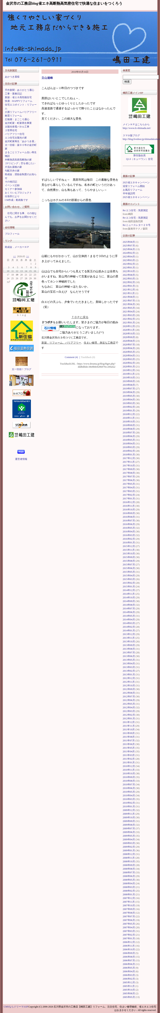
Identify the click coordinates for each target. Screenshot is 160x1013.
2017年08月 (129, 472)
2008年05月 (129, 879)
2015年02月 (129, 582)
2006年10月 (129, 949)
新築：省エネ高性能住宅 (18, 97)
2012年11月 (129, 681)
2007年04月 (129, 927)
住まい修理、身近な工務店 (99, 342)
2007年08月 (129, 912)
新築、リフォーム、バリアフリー (61, 342)
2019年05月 (129, 395)
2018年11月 (129, 417)
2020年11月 (129, 330)
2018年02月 (129, 450)
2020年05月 (129, 351)
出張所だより (12, 196)
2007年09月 (129, 909)
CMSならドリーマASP (16, 1006)
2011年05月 (129, 747)
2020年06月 (129, 348)
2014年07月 (129, 608)
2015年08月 (129, 560)
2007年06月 (129, 920)
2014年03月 (129, 623)
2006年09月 (129, 953)
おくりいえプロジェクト (18, 192)
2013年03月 (129, 667)
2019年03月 (129, 403)
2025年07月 (129, 245)
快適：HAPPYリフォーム (18, 101)
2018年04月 (129, 443)
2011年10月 (129, 729)
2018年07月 (129, 432)
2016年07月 (129, 520)
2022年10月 (129, 271)
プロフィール (12, 233)
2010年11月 (129, 769)
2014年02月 (129, 626)
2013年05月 (129, 659)
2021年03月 (129, 315)
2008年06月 (129, 876)
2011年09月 (129, 733)
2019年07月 (129, 388)
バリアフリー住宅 (14, 134)
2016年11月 (129, 505)
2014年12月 (129, 590)
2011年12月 (129, 722)
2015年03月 (129, 579)
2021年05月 (129, 308)
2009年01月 (129, 850)
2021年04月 (129, 311)
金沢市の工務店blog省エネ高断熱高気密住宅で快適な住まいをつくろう (64, 3)
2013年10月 (129, 641)
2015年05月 (129, 571)
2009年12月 (129, 810)
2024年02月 (129, 253)
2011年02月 (129, 758)
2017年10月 (129, 465)
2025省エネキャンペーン (136, 182)
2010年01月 (129, 806)
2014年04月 (129, 619)
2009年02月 (129, 846)
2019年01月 (129, 410)
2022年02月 (129, 282)
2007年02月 (129, 934)
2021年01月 (129, 322)
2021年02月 (129, 319)
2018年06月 (129, 436)
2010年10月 (129, 773)
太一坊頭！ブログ (21, 369)
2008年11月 (129, 857)
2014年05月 (129, 615)
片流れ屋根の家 (13, 167)
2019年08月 (129, 384)
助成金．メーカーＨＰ (17, 247)
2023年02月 (129, 264)
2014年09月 (129, 601)
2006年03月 (129, 975)
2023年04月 (129, 256)
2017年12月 (129, 458)
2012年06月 (129, 700)
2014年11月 (129, 593)
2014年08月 (129, 604)
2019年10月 (129, 377)
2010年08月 (129, 780)
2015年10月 (129, 553)
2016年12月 (129, 502)
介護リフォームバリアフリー (21, 112)
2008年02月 (129, 890)
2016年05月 (129, 527)
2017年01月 (129, 498)
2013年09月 (129, 645)
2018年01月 (129, 454)
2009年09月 (129, 821)
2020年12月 (129, 326)
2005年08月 (129, 993)
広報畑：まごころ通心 (17, 119)
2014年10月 (129, 597)
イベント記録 (12, 185)
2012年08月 (129, 692)
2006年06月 (129, 964)
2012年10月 (129, 685)
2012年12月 (129, 678)
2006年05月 (129, 967)
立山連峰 (47, 77)
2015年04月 (129, 575)
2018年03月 (129, 447)
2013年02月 (129, 670)
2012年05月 (129, 703)
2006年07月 (129, 960)
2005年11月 (129, 986)
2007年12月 (129, 898)
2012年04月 (129, 707)
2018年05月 (129, 439)
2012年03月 (129, 711)
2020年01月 (129, 366)
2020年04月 (129, 355)
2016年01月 (129, 542)
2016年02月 (129, 538)
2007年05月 (129, 923)
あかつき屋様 (12, 76)
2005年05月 (129, 997)
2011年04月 (129, 751)
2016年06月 (129, 524)
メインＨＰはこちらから (136, 124)
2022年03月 (129, 278)
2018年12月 (129, 414)
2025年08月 (129, 242)
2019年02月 (129, 406)
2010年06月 (129, 788)
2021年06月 (129, 304)
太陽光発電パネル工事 (17, 126)
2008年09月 (129, 865)
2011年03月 (129, 755)
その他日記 (11, 181)
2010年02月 (129, 802)
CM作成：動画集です (16, 200)
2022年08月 (129, 275)
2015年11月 (129, 549)
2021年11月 (129, 293)
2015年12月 (129, 546)
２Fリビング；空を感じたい (20, 163)
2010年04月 (129, 795)
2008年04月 (129, 883)
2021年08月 (129, 297)
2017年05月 (129, 483)
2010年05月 (129, 791)
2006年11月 (129, 945)
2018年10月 (129, 421)
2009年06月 (129, 832)
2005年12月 (129, 982)
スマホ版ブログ (131, 135)
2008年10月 (129, 861)
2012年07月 (129, 696)
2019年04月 (129, 399)
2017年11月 (129, 461)
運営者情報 (21, 459)
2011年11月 (129, 725)
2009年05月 (129, 835)
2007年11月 (129, 901)
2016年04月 (129, 531)
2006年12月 (129, 942)
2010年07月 (129, 784)
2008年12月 (129, 854)
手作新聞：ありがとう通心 (19, 90)
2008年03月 (129, 887)
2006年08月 (129, 956)
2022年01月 (129, 286)
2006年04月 (129, 971)
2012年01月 (129, 718)
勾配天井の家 (12, 170)
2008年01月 (129, 894)
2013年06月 (129, 656)
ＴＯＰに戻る (79, 317)
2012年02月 (129, 714)
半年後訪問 (129, 193)
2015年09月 (129, 557)
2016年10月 (129, 509)
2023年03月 (129, 260)
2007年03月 (129, 931)
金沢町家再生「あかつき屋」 (21, 141)
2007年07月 (129, 916)
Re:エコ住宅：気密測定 (135, 210)
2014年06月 (129, 612)
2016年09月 (129, 513)
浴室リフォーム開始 (134, 186)
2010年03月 (129, 799)
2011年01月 (129, 762)
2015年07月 (129, 564)
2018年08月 (129, 428)
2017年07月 (129, 476)
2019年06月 (129, 392)
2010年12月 (129, 766)
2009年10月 (129, 817)
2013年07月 (129, 652)
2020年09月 (129, 337)
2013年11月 (129, 637)
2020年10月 (129, 333)
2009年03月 (129, 843)
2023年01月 (129, 267)
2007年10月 (129, 905)
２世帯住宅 (11, 130)
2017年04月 (129, 487)
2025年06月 (129, 249)
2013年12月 (129, 634)
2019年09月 (129, 381)
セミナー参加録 (13, 189)
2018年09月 (129, 425)
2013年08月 (129, 648)
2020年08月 (129, 340)
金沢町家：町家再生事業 (18, 123)
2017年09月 (129, 469)
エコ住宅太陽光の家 (16, 137)
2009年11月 (129, 813)
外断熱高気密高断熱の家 (18, 159)
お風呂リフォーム (132, 189)
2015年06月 (129, 568)
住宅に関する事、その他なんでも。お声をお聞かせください (21, 217)
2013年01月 (129, 674)
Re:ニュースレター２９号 (137, 225)
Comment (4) (73, 357)
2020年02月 (129, 362)
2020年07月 (129, 344)
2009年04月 (129, 839)
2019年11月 (129, 373)
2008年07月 (129, 872)
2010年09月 (129, 777)
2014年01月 (129, 630)
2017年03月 (129, 491)
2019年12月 (129, 370)
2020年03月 (129, 359)
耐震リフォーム (13, 115)
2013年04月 (129, 663)
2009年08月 (129, 824)
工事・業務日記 (13, 93)
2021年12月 (129, 289)
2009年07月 (129, 828)
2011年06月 (129, 744)
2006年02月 (129, 978)
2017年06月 (129, 480)
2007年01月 (129, 938)
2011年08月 (129, 736)
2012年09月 (129, 689)
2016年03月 (129, 535)
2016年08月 (129, 516)
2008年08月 (129, 868)
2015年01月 (129, 586)
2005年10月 (129, 989)
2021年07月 (129, 300)
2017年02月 (129, 494)
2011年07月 (129, 740)
